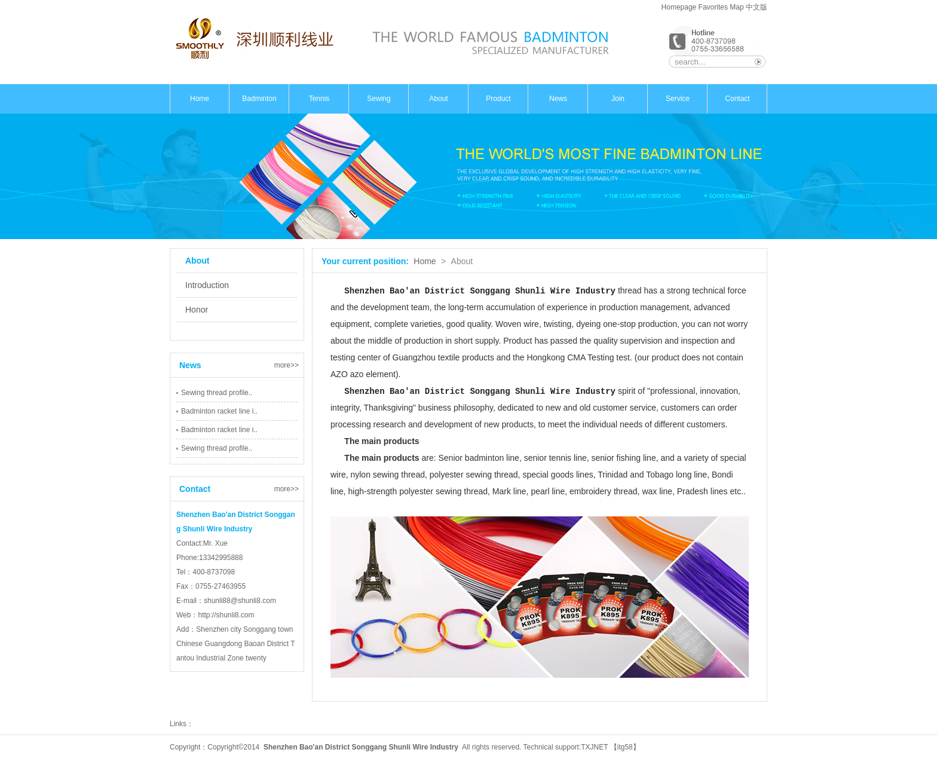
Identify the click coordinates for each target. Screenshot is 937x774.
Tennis (319, 98)
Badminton (259, 98)
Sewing (378, 98)
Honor (196, 309)
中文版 (756, 7)
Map (736, 7)
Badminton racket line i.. (219, 411)
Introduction (207, 285)
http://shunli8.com (226, 615)
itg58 (625, 747)
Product (498, 98)
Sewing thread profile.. (216, 392)
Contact (737, 98)
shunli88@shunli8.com (240, 600)
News (558, 98)
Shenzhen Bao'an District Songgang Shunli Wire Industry (361, 747)
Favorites (713, 7)
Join (617, 98)
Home (199, 98)
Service (678, 98)
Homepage (679, 7)
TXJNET (594, 747)
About (438, 98)
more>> (286, 365)
